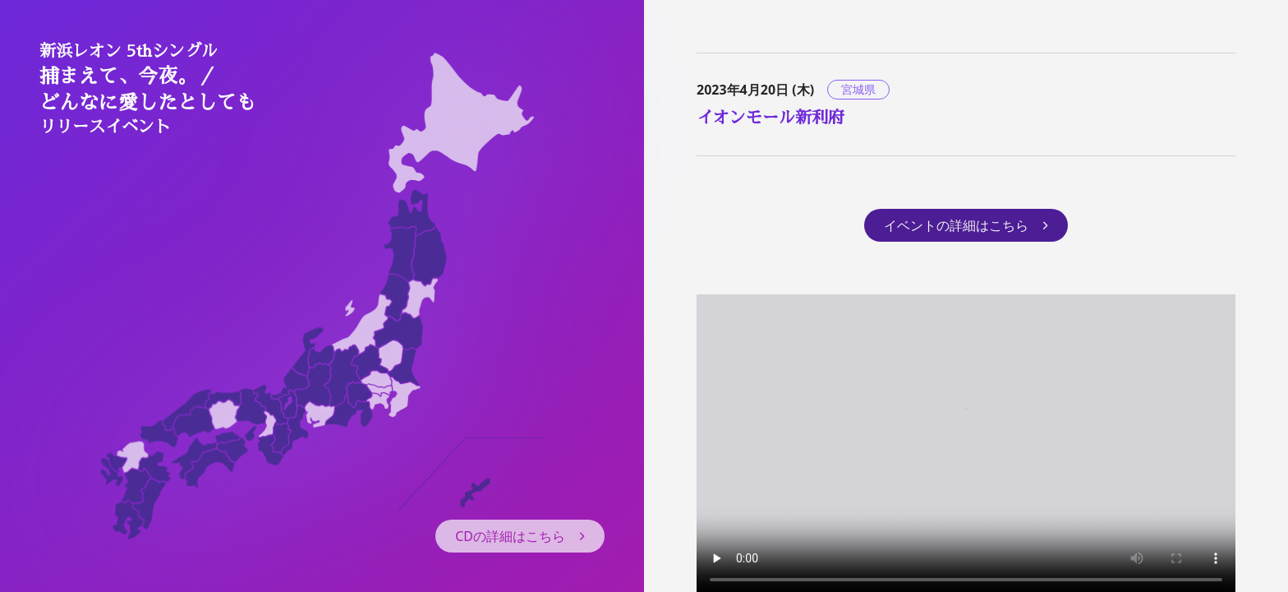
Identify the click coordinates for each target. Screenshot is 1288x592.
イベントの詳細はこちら (966, 225)
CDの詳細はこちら (520, 536)
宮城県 (858, 89)
